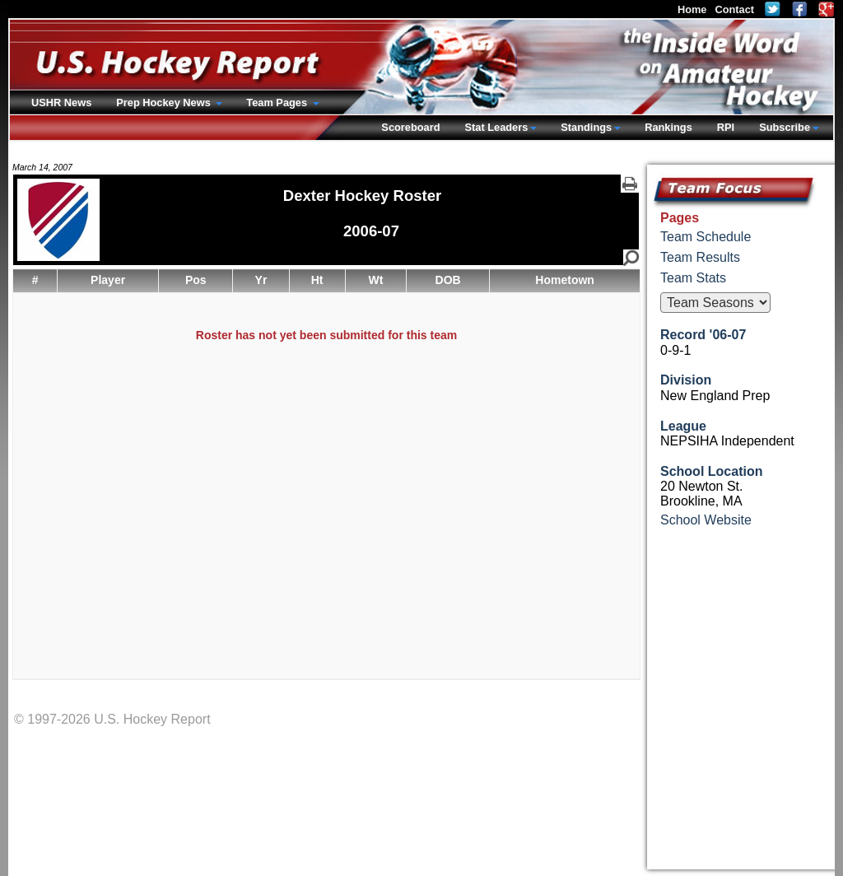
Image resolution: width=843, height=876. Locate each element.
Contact (734, 9)
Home (692, 9)
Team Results (700, 257)
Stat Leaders (496, 127)
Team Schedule (705, 237)
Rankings (668, 127)
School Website (706, 520)
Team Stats (693, 278)
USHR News (61, 102)
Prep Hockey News (164, 102)
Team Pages (278, 102)
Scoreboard (410, 127)
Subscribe (784, 127)
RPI (725, 127)
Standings (586, 127)
